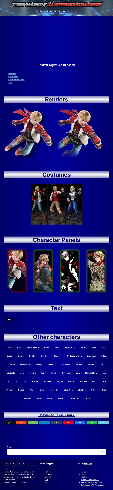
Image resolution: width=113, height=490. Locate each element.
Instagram (48, 475)
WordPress (24, 482)
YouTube (84, 477)
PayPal (47, 482)
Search (10, 447)
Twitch (83, 475)
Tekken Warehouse (15, 464)
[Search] (102, 452)
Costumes (13, 77)
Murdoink (88, 464)
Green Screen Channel (90, 480)
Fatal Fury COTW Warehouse (92, 485)
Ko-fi (46, 480)
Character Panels (16, 80)
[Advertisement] (56, 39)
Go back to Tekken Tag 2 (56, 415)
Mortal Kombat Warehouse (91, 482)
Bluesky (48, 477)
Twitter (47, 472)
